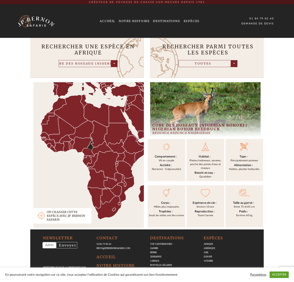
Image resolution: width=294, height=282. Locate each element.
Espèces (192, 21)
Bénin (153, 252)
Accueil (107, 21)
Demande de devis (257, 23)
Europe (208, 256)
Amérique (209, 248)
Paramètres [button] (258, 274)
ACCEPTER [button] (279, 274)
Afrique (208, 244)
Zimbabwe (156, 256)
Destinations (166, 21)
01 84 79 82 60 (261, 18)
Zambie (154, 248)
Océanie (208, 260)
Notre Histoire (134, 21)
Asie (206, 252)
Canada (154, 260)
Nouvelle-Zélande (161, 265)
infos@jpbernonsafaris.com (113, 248)
